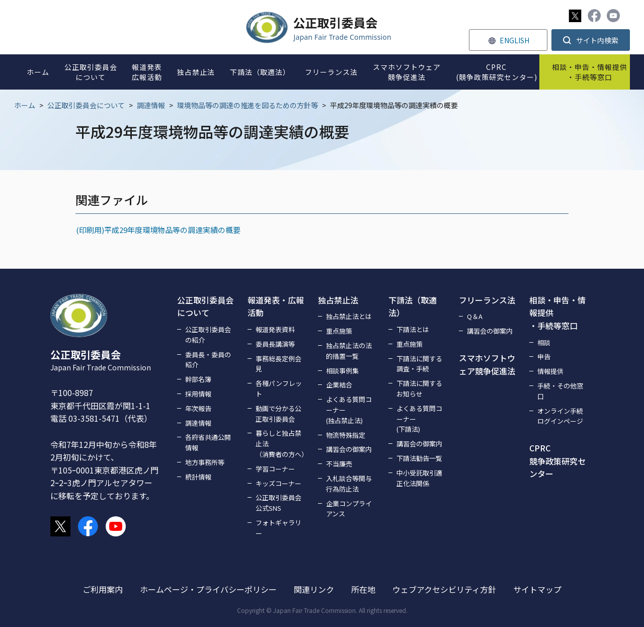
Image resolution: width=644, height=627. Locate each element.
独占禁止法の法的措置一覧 (349, 351)
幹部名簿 (198, 379)
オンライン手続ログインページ (560, 416)
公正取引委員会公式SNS (278, 503)
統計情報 (198, 477)
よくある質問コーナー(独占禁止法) (349, 410)
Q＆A (474, 316)
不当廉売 (339, 463)
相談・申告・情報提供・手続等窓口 (557, 313)
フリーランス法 (487, 300)
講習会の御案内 (349, 449)
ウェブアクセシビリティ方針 (444, 589)
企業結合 (339, 384)
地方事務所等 (204, 462)
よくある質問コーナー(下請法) (419, 419)
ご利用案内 (103, 589)
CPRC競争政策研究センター (557, 461)
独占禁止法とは (349, 316)
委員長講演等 (275, 344)
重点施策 (339, 331)
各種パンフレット (279, 388)
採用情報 (198, 394)
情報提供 (550, 371)
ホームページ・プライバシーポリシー (208, 589)
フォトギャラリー (278, 528)
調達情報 (151, 105)
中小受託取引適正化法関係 (419, 478)
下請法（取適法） (412, 306)
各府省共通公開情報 (208, 442)
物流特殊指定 (345, 435)
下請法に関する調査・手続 (419, 364)
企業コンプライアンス (349, 509)
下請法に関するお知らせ (419, 388)
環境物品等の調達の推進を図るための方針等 (247, 105)
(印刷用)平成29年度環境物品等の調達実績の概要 (157, 229)
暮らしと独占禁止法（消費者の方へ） (281, 443)
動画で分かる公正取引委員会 (278, 414)
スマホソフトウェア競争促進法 (487, 364)
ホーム (24, 105)
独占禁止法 (338, 300)
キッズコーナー (278, 483)
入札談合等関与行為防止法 (349, 484)
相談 (543, 342)
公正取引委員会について (86, 105)
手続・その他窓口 (560, 391)
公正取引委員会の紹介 (208, 335)
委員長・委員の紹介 (208, 360)
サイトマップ (537, 589)
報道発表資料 (275, 329)
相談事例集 (342, 370)
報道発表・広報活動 (276, 306)
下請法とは (412, 329)
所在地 (363, 589)
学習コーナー (275, 469)
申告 (543, 356)
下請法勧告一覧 (419, 458)
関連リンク (314, 589)
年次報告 (198, 408)
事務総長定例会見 (278, 364)
